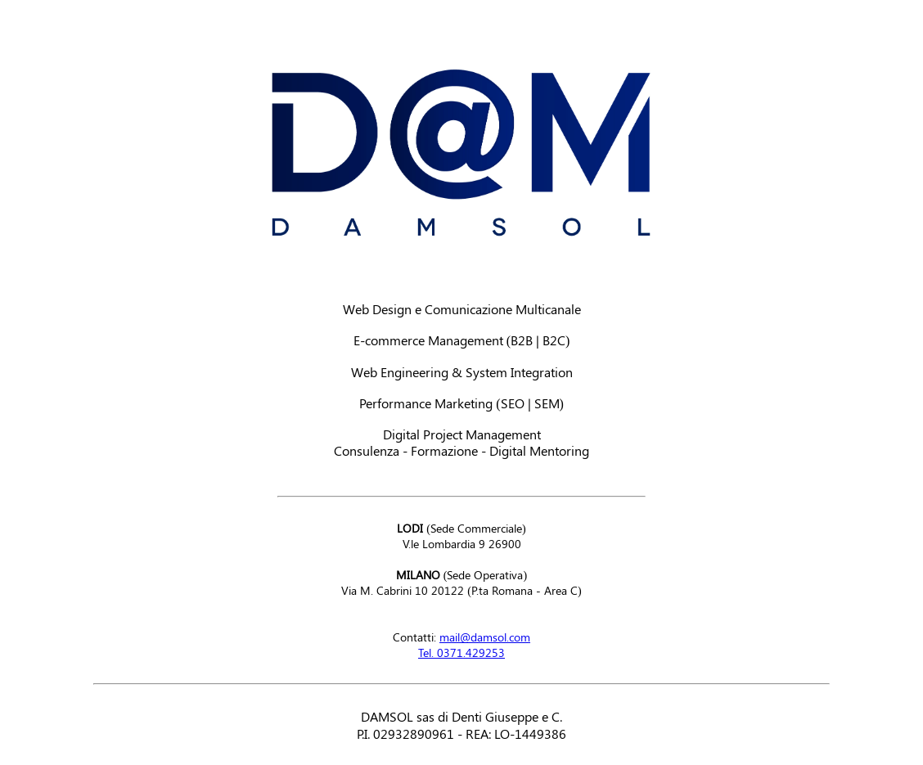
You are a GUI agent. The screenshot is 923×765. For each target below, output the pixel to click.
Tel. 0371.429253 (461, 652)
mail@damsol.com (484, 637)
